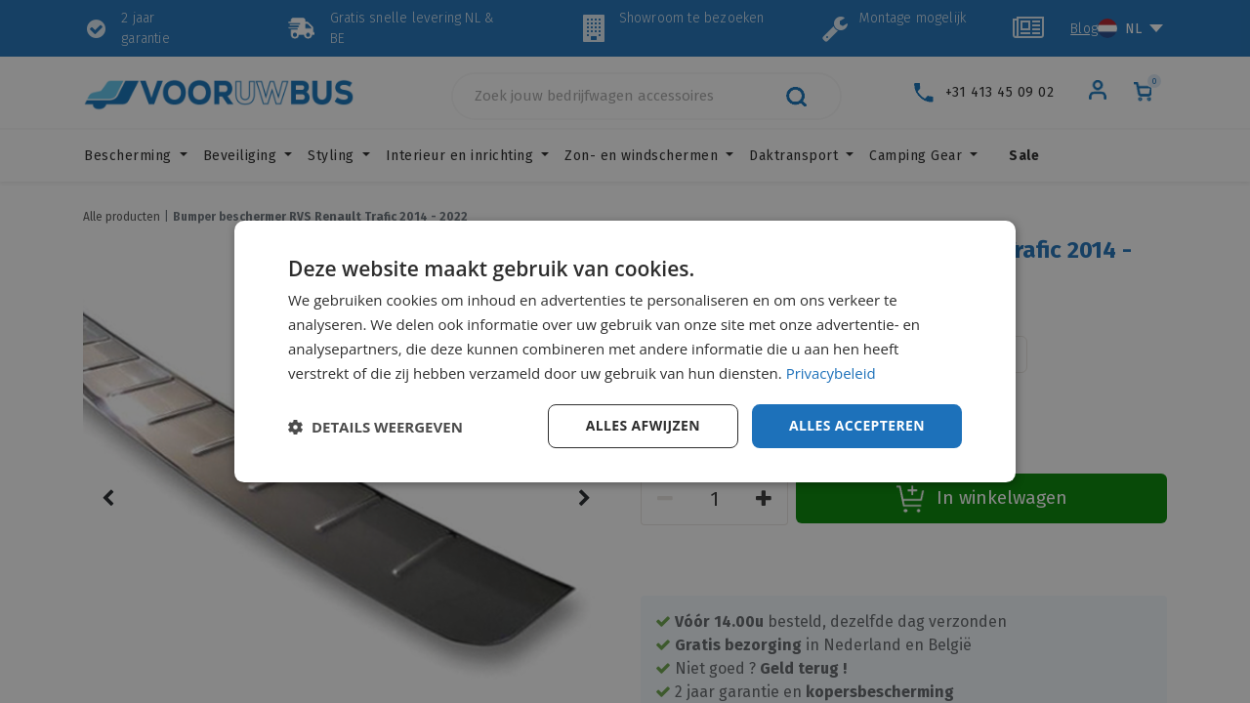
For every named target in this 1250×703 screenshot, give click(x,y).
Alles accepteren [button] (856, 425)
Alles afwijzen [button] (642, 425)
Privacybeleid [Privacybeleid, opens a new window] (831, 373)
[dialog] (625, 351)
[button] (375, 426)
